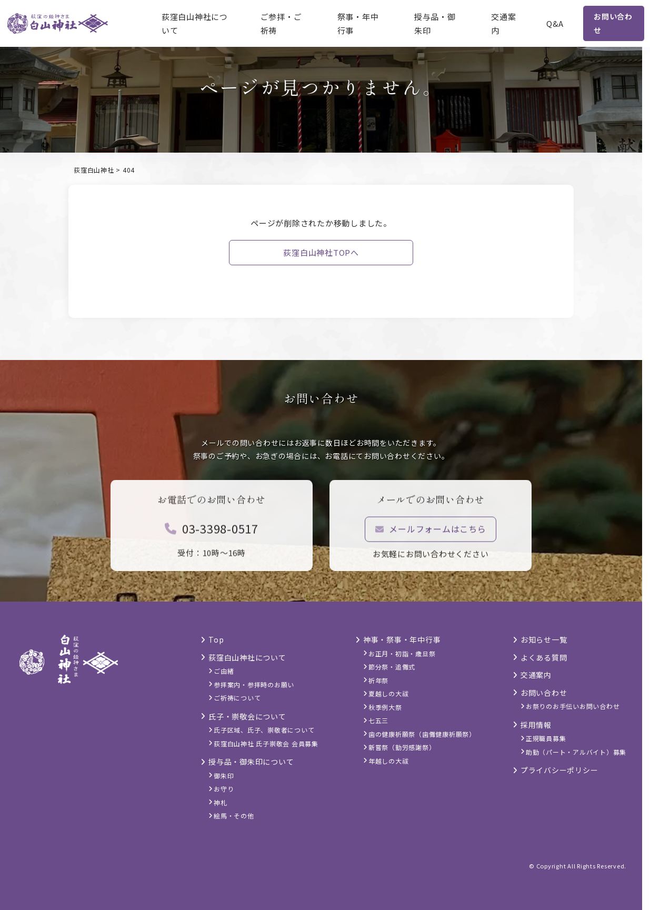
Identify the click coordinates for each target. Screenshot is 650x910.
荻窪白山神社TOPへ (321, 252)
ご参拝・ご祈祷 (281, 23)
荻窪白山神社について (195, 23)
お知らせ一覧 (544, 639)
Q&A (555, 23)
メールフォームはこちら (430, 537)
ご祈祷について (237, 697)
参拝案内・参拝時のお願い (254, 684)
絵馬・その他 (234, 815)
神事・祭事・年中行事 (402, 639)
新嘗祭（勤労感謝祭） (402, 747)
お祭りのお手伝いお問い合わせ (573, 706)
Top (216, 639)
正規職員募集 (546, 738)
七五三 (378, 720)
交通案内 (503, 23)
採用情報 (536, 724)
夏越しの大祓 (388, 693)
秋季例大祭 (385, 707)
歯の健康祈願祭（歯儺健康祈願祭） (422, 733)
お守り (224, 788)
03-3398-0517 (211, 536)
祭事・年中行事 (358, 23)
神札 (220, 802)
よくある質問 (544, 657)
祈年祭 (378, 680)
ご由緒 (224, 670)
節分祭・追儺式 (391, 666)
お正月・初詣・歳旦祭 (402, 653)
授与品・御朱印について (251, 761)
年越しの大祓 (388, 760)
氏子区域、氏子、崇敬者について (264, 729)
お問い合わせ (613, 23)
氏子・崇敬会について (247, 716)
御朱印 (224, 775)
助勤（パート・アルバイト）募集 (576, 751)
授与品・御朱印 (435, 23)
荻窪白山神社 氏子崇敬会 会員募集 (266, 743)
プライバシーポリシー (559, 770)
